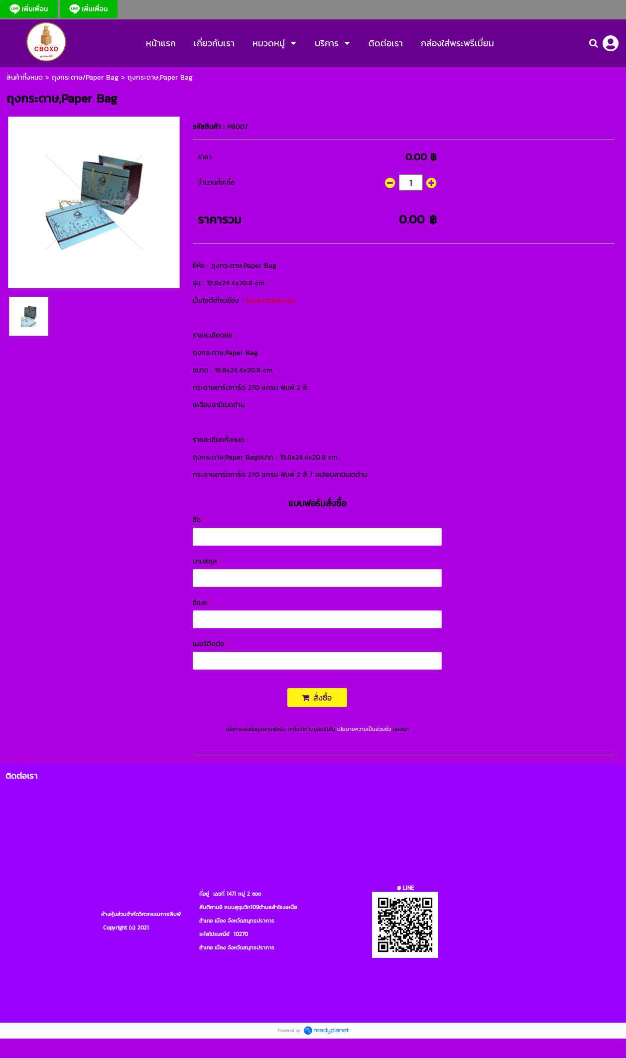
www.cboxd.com (270, 300)
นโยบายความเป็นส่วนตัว (364, 729)
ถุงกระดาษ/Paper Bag (85, 77)
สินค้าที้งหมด (24, 77)
